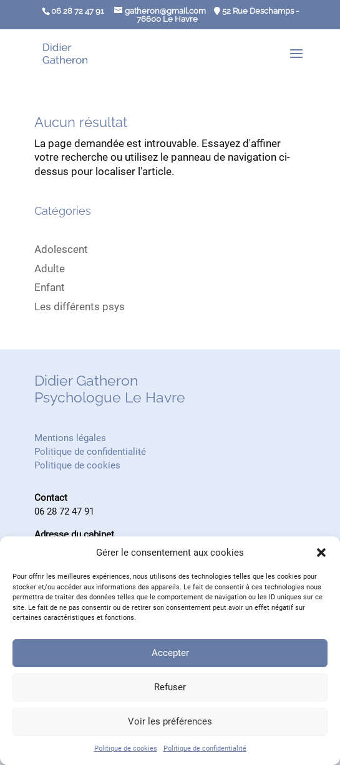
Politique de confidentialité (204, 748)
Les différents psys (79, 306)
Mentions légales (70, 438)
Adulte (49, 268)
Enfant (49, 287)
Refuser (170, 687)
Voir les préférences (170, 721)
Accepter (170, 652)
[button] (321, 552)
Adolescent (61, 249)
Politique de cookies (125, 748)
